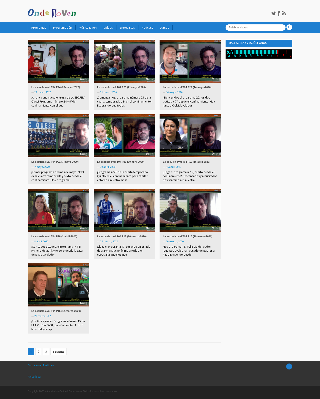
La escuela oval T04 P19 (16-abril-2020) (186, 161)
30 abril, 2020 (108, 166)
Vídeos (108, 28)
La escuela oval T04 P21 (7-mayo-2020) (54, 161)
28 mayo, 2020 (42, 92)
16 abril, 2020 (173, 166)
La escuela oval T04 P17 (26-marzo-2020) (121, 236)
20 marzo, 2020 (175, 241)
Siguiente (58, 351)
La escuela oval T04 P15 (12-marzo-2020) (56, 311)
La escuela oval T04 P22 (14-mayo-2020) (187, 87)
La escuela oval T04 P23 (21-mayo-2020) (121, 87)
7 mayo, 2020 (42, 166)
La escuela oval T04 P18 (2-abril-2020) (54, 236)
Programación (62, 28)
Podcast (147, 28)
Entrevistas (127, 28)
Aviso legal (34, 377)
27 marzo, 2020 (109, 241)
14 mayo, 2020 (174, 92)
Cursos (164, 28)
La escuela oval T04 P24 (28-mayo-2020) (55, 87)
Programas (38, 28)
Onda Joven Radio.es (41, 365)
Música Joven (88, 28)
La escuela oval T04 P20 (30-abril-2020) (120, 161)
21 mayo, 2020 (108, 92)
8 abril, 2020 (41, 241)
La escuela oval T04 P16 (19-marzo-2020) (187, 236)
